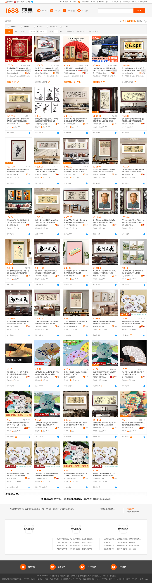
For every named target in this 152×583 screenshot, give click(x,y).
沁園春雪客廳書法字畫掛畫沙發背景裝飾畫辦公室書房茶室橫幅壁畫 (133, 120)
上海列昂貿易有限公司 (124, 549)
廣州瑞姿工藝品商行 (41, 225)
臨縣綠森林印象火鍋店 (111, 549)
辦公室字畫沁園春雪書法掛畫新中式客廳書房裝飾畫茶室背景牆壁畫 (75, 120)
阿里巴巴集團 (6, 579)
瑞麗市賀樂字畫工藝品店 (65, 549)
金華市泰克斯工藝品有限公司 (99, 124)
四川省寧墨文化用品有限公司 (128, 326)
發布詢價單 (130, 509)
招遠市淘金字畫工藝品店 (90, 549)
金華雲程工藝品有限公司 (41, 174)
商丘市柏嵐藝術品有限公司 (70, 124)
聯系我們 (105, 576)
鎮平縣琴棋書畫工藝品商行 (78, 542)
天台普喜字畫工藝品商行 (90, 539)
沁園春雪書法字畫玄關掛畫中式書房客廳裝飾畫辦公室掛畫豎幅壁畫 (104, 120)
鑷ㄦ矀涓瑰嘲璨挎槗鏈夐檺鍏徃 (13, 73)
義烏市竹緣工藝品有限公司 (70, 377)
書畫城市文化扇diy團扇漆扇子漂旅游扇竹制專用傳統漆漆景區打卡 (47, 424)
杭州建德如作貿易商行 (41, 377)
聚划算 (56, 579)
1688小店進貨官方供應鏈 (13, 478)
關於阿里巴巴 (97, 576)
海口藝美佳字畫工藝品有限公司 (80, 549)
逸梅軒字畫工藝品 (63, 539)
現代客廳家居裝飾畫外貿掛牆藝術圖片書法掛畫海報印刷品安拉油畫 (18, 221)
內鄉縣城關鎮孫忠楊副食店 (112, 539)
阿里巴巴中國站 (29, 579)
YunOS (98, 579)
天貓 (51, 579)
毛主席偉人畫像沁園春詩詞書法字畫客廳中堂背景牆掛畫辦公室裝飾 (104, 221)
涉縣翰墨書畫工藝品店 (89, 542)
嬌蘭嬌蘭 (132, 542)
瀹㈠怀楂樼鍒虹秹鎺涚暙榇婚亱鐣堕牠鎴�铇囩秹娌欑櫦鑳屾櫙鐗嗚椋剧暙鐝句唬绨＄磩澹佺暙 (47, 69)
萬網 (110, 579)
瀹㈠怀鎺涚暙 (137, 76)
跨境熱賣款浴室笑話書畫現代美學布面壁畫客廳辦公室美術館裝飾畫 (46, 120)
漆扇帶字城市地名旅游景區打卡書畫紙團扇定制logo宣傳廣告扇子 (133, 322)
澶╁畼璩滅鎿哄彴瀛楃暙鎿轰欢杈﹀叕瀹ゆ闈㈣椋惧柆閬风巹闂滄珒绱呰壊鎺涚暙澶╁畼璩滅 (18, 69)
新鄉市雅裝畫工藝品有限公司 (13, 124)
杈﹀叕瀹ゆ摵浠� (12, 76)
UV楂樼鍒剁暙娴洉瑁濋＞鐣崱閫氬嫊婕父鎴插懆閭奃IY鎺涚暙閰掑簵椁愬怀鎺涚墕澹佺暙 (104, 69)
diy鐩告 (72, 76)
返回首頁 (96, 499)
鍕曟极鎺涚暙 (97, 76)
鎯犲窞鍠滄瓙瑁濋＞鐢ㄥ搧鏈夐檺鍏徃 (128, 73)
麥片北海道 (132, 549)
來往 (124, 579)
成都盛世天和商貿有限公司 (125, 539)
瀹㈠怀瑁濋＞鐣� (41, 76)
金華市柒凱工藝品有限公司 (70, 174)
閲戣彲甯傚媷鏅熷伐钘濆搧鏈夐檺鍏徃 (70, 73)
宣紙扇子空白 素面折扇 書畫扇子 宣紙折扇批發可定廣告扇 (133, 373)
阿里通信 (105, 579)
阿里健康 (134, 579)
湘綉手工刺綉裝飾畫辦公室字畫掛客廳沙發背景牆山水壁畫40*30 (18, 170)
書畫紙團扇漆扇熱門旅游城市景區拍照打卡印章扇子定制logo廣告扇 (18, 424)
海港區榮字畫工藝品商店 (90, 545)
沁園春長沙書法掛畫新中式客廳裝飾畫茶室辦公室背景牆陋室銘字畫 (18, 120)
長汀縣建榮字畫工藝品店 (77, 545)
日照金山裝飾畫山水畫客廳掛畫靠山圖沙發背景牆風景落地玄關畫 (133, 272)
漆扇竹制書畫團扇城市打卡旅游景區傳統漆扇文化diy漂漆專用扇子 (104, 373)
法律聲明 (74, 576)
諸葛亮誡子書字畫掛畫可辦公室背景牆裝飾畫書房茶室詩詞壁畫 (75, 322)
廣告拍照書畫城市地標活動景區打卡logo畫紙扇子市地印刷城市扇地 (47, 373)
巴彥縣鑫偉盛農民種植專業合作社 (127, 542)
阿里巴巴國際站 (17, 579)
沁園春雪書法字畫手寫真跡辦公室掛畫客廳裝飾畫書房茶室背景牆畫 (46, 322)
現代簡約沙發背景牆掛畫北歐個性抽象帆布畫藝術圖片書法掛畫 (75, 272)
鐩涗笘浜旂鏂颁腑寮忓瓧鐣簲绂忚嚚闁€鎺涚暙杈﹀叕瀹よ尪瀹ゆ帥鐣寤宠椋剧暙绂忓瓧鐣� (133, 69)
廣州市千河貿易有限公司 (125, 545)
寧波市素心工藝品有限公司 (128, 428)
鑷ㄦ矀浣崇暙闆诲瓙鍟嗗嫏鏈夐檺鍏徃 (41, 73)
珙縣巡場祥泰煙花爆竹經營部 (138, 545)
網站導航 (113, 576)
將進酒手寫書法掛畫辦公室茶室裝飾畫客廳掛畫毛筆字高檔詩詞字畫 (75, 221)
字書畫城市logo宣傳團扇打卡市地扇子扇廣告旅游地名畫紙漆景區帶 (104, 474)
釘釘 (128, 579)
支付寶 (119, 579)
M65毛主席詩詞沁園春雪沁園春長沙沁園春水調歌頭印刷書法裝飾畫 (18, 272)
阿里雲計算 (90, 579)
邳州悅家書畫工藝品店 (64, 542)
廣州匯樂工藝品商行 (70, 225)
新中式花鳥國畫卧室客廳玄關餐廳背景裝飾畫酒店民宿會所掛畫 (104, 322)
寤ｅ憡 (28, 70)
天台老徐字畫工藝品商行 (77, 539)
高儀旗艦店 (108, 542)
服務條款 (81, 576)
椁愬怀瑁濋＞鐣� (107, 76)
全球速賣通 (39, 579)
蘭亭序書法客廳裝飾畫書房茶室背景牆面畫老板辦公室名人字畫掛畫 (75, 424)
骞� (28, 73)
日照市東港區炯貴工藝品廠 (99, 225)
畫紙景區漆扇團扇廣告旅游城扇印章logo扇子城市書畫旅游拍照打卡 (75, 474)
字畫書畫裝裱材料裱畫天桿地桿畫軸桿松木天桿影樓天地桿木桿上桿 (18, 373)
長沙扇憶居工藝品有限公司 (128, 377)
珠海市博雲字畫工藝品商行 (65, 545)
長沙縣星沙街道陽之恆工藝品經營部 (41, 124)
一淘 (61, 579)
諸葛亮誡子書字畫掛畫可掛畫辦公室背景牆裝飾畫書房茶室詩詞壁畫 (104, 170)
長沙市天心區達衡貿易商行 (13, 377)
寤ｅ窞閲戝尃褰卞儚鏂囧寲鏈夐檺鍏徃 (99, 73)
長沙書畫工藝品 (111, 509)
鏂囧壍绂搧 (79, 76)
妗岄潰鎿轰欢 (22, 76)
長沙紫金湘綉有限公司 (13, 174)
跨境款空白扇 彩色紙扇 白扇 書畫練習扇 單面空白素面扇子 (75, 373)
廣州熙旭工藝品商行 (128, 124)
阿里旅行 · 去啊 (69, 579)
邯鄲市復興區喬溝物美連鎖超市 (139, 539)
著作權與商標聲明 (63, 576)
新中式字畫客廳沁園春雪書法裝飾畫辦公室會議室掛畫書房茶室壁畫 (75, 170)
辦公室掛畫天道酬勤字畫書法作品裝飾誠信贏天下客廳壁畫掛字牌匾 (46, 272)
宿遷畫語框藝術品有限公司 (13, 276)
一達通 (141, 579)
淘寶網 (46, 579)
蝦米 (84, 579)
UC (115, 579)
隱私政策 (88, 576)
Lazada (147, 579)
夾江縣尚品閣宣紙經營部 (99, 377)
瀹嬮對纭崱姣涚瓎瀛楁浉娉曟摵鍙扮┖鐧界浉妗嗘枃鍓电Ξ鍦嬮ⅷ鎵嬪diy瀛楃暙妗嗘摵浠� (76, 69)
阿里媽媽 (78, 579)
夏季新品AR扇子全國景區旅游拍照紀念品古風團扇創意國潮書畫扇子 (133, 424)
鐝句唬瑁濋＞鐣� (53, 76)
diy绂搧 (66, 76)
